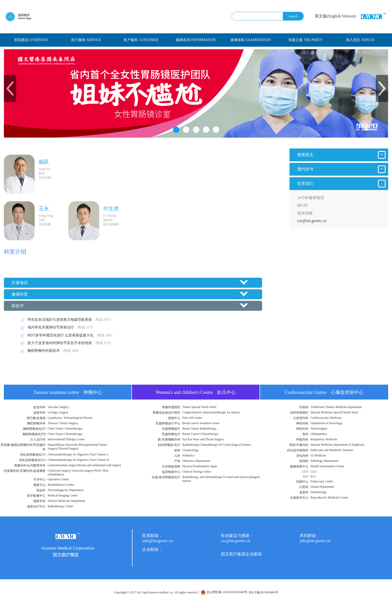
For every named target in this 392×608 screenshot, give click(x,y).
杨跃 (44, 162)
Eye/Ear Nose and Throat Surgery (203, 439)
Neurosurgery (319, 428)
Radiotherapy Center (60, 506)
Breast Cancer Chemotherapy (200, 434)
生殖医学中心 (299, 498)
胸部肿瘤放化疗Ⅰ (34, 429)
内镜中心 (302, 481)
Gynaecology (190, 450)
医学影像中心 (36, 495)
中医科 (303, 407)
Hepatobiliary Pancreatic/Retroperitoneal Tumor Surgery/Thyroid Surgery (77, 446)
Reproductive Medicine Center (329, 497)
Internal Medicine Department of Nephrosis (337, 444)
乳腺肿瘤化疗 (171, 434)
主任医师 (45, 178)
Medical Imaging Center (63, 495)
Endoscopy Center (322, 481)
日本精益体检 (171, 466)
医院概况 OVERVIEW (31, 40)
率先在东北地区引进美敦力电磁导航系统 (65, 320)
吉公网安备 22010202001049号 (224, 592)
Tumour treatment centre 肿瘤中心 (67, 392)
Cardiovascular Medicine (326, 418)
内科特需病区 (299, 412)
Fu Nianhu (109, 215)
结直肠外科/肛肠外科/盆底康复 (25, 471)
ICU (305, 476)
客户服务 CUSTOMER (140, 40)
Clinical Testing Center (196, 471)
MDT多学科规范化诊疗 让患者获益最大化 (65, 335)
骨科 (305, 434)
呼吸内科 (302, 439)
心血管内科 (300, 418)
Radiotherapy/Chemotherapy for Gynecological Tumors (216, 444)
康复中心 (39, 485)
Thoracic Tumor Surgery (63, 423)
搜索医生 (341, 155)
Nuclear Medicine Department (66, 501)
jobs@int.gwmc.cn (315, 541)
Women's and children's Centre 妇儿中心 (196, 392)
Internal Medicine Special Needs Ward (334, 412)
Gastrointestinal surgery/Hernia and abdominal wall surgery (84, 465)
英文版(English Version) (335, 16)
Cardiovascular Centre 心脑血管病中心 (324, 392)
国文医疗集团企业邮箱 (241, 554)
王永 (44, 208)
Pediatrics (188, 455)
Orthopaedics (319, 434)
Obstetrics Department (196, 461)
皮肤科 (303, 492)
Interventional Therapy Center (66, 439)
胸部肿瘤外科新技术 (48, 351)
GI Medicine (318, 455)
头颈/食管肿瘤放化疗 (166, 477)
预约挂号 (341, 169)
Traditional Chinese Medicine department (336, 407)
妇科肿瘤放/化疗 (169, 445)
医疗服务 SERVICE (86, 40)
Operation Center (58, 479)
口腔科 (303, 487)
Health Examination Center (327, 466)
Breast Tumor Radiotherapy (199, 428)
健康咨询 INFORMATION (196, 40)
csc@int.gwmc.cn (311, 220)
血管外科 (39, 407)
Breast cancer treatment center (201, 423)
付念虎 (111, 208)
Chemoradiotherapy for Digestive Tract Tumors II (78, 460)
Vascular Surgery (58, 407)
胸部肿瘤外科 (36, 423)
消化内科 (302, 455)
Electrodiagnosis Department (66, 490)
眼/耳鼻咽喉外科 (169, 439)
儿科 (177, 455)
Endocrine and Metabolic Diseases (332, 450)
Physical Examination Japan (199, 466)
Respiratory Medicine (324, 439)
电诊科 (41, 490)
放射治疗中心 (36, 506)
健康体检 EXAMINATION (250, 40)
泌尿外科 (39, 412)
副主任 (107, 220)
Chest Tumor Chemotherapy (65, 428)
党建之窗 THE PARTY (305, 40)
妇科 (177, 450)
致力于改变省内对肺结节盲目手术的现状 (65, 343)
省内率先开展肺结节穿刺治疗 (56, 327)
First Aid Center (192, 418)
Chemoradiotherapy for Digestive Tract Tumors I (78, 454)
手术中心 (39, 479)
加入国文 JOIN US (360, 40)
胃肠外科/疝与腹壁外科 (30, 465)
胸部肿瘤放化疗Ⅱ (34, 434)
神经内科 (302, 423)
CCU (305, 471)
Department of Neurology (326, 423)
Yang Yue (44, 169)
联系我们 (341, 183)
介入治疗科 (38, 439)
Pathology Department (324, 461)
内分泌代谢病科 (297, 450)
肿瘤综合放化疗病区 (166, 412)
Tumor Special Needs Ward (199, 407)
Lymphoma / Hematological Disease (70, 418)
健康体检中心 (299, 466)
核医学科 (39, 501)
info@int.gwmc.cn (157, 541)
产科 (177, 461)
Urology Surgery (58, 412)
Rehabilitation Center (61, 484)
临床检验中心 (171, 472)
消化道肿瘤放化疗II (32, 460)
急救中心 (174, 418)
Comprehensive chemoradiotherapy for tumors (211, 412)
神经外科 (302, 429)
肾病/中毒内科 (298, 445)
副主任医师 (111, 224)
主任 (42, 220)
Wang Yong (46, 215)
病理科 (303, 461)
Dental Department (322, 487)
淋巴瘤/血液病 (36, 418)
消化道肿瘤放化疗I (33, 454)
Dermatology (319, 492)
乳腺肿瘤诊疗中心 (168, 423)
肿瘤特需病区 (171, 407)
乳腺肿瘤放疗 (171, 429)
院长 (42, 173)
